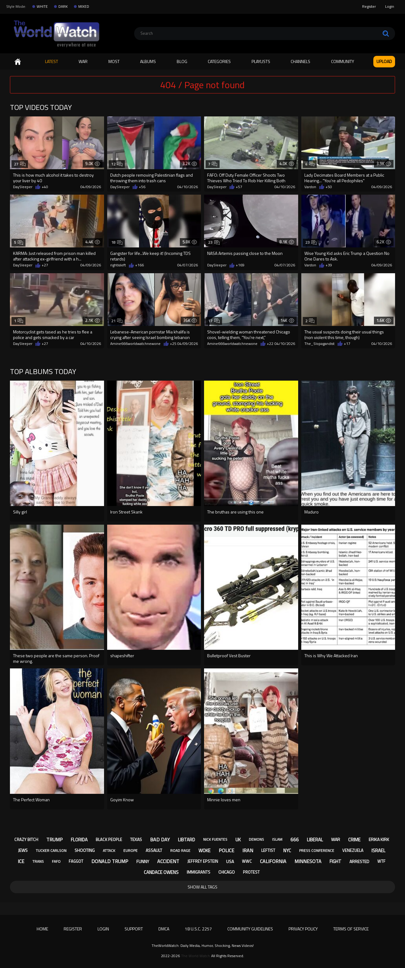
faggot (76, 861)
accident (168, 861)
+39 (328, 265)
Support (134, 928)
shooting (85, 850)
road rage (180, 850)
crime (354, 839)
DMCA (163, 928)
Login (389, 6)
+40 (45, 187)
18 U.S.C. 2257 (198, 928)
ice (21, 861)
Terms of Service (351, 928)
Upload (384, 61)
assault (154, 850)
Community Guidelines (250, 928)
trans (38, 861)
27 (19, 164)
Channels (300, 61)
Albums (148, 61)
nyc (287, 850)
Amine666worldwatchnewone (135, 344)
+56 (142, 187)
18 (117, 242)
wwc (247, 861)
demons (256, 839)
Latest (51, 61)
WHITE (42, 6)
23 (214, 242)
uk (238, 839)
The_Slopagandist (319, 344)
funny (142, 861)
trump (54, 839)
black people (109, 839)
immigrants (198, 872)
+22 (270, 344)
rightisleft (118, 265)
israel (378, 850)
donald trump (109, 861)
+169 (240, 265)
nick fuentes (215, 839)
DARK (63, 6)
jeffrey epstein (202, 861)
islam (277, 839)
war (335, 839)
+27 (45, 265)
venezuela (352, 850)
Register (369, 6)
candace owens (161, 872)
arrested (359, 861)
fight (335, 861)
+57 (239, 187)
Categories (219, 61)
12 (117, 164)
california (273, 861)
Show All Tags (202, 887)
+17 (347, 344)
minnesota (307, 861)
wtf (381, 861)
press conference (316, 850)
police (226, 850)
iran (247, 850)
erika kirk (379, 839)
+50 (328, 187)
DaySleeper (22, 187)
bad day (160, 839)
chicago (226, 872)
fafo (56, 861)
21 (117, 321)
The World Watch (195, 956)
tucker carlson (51, 850)
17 (214, 321)
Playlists (261, 61)
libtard (186, 839)
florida (79, 839)
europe (130, 850)
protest (251, 872)
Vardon (310, 187)
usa (230, 861)
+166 (139, 265)
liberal (315, 839)
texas (136, 839)
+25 (173, 344)
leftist (268, 850)
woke (204, 850)
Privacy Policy (303, 928)
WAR (83, 61)
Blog (182, 61)
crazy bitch (26, 839)
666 (294, 839)
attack (109, 850)
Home (17, 62)
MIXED (83, 6)
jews (23, 850)
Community (342, 61)
